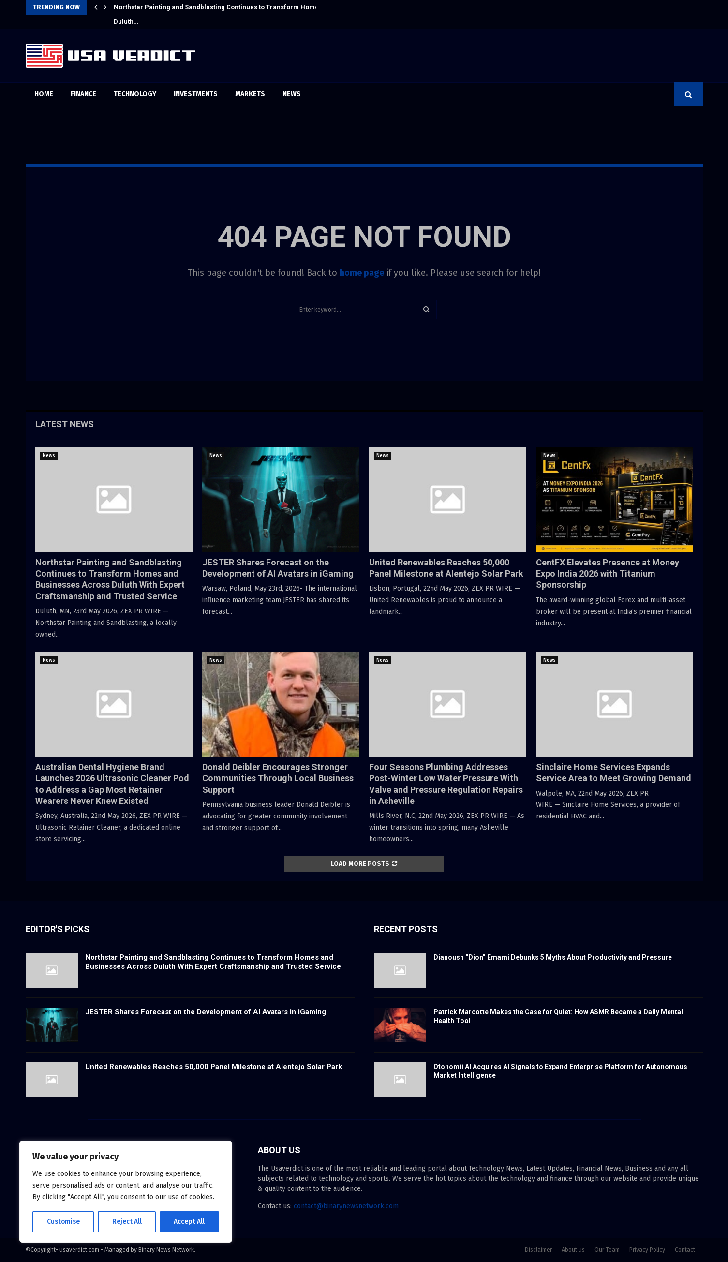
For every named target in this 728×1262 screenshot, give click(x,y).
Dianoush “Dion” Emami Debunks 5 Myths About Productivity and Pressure (552, 957)
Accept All (189, 1221)
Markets (250, 94)
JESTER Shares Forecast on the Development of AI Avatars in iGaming (205, 1012)
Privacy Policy (647, 1250)
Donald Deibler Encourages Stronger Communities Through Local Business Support (278, 778)
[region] (125, 1192)
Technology (135, 94)
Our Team (607, 1250)
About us (573, 1250)
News (291, 94)
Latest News (64, 424)
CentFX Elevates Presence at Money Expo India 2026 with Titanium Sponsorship (607, 573)
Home (43, 94)
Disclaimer (538, 1250)
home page (362, 272)
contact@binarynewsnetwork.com (346, 1206)
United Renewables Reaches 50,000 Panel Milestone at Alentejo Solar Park (213, 1066)
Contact (685, 1250)
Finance (83, 94)
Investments (196, 94)
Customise (63, 1221)
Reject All (127, 1221)
